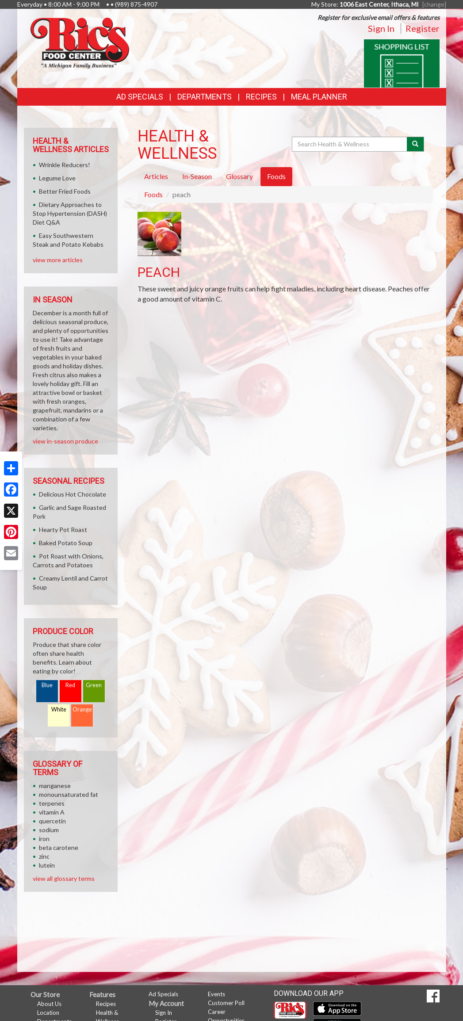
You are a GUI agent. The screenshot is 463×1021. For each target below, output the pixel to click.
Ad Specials (139, 96)
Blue (47, 685)
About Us (49, 1003)
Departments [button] (204, 96)
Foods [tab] (276, 176)
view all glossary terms (64, 878)
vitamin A (52, 812)
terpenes (52, 803)
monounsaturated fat (68, 794)
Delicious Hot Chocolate (72, 494)
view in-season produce (65, 441)
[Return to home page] (80, 42)
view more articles (58, 260)
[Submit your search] (415, 144)
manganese (55, 785)
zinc (44, 856)
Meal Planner (319, 96)
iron (44, 838)
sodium (49, 830)
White (58, 709)
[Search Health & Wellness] (350, 144)
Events (216, 994)
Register (423, 28)
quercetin (52, 821)
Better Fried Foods (65, 191)
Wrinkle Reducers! (64, 164)
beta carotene (58, 847)
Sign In (381, 28)
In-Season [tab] (197, 176)
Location (48, 1012)
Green (94, 685)
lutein (47, 865)
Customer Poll (226, 1002)
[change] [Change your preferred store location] (434, 4)
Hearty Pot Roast (63, 529)
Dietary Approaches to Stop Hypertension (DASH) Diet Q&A (70, 213)
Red (70, 685)
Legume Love (57, 178)
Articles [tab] (156, 176)
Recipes (261, 96)
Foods (153, 194)
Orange (82, 709)
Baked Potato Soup (65, 543)
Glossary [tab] (239, 176)
